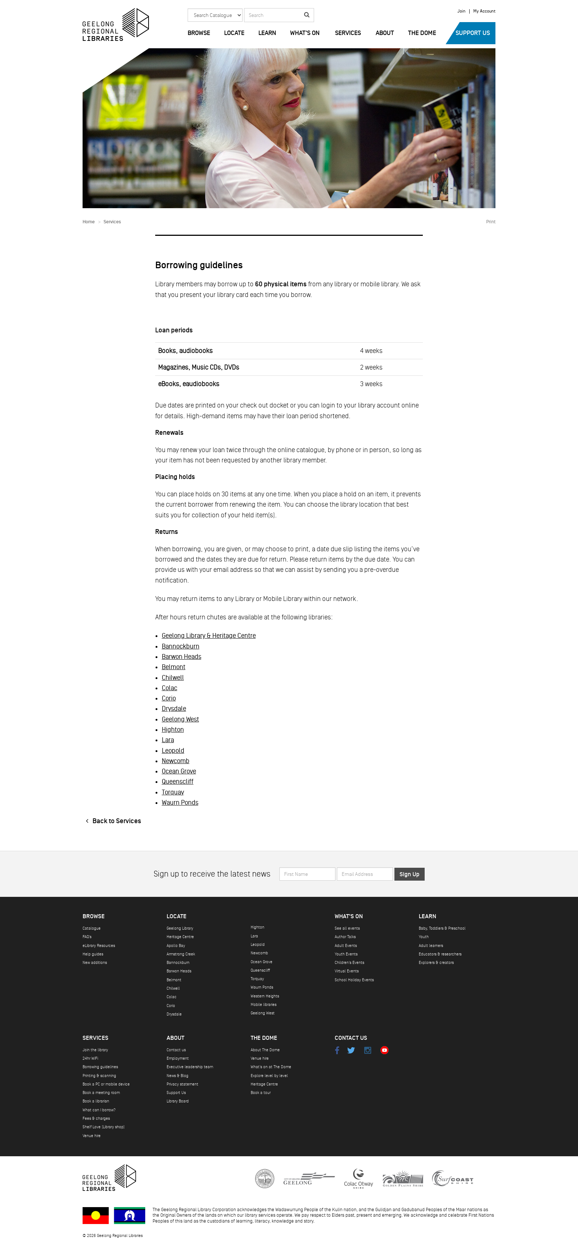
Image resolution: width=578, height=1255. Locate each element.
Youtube (384, 1050)
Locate (234, 33)
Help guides (93, 954)
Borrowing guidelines (100, 1067)
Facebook (337, 1050)
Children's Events (349, 962)
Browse (199, 33)
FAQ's (87, 936)
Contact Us (351, 1038)
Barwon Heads (181, 656)
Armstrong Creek (181, 954)
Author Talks (345, 936)
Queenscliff (178, 781)
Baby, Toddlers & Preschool (442, 928)
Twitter (351, 1050)
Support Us (473, 33)
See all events (347, 928)
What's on (305, 33)
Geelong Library (180, 928)
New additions (95, 962)
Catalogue (92, 928)
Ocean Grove (179, 771)
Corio (169, 698)
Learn (267, 33)
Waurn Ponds (180, 802)
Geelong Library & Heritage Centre (209, 635)
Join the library (95, 1050)
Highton (173, 729)
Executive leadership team (190, 1067)
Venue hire (92, 1135)
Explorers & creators (436, 962)
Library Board (178, 1101)
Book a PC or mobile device (106, 1084)
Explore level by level (269, 1075)
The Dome (422, 33)
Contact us (176, 1050)
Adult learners (431, 945)
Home (89, 222)
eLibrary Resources (99, 945)
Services (348, 33)
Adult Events (346, 945)
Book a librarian (96, 1101)
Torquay (173, 792)
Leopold (173, 750)
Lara (168, 740)
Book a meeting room (101, 1092)
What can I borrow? (99, 1110)
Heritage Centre (180, 936)
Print (490, 221)
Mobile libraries (263, 1004)
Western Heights (265, 996)
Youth (424, 936)
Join (461, 11)
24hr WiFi (90, 1058)
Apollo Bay (176, 945)
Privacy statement (182, 1084)
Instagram (367, 1050)
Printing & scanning (99, 1075)
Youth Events (346, 954)
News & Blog (177, 1075)
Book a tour (261, 1092)
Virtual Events (347, 971)
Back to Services (112, 821)
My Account (484, 11)
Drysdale (174, 708)
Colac (169, 688)
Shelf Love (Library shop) (104, 1127)
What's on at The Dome (271, 1067)
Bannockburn (180, 646)
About (385, 33)
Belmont (173, 667)
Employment (178, 1058)
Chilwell (173, 677)
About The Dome (265, 1050)
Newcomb (175, 761)
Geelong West (180, 719)
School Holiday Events (354, 980)
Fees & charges (96, 1118)
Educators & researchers (440, 954)
